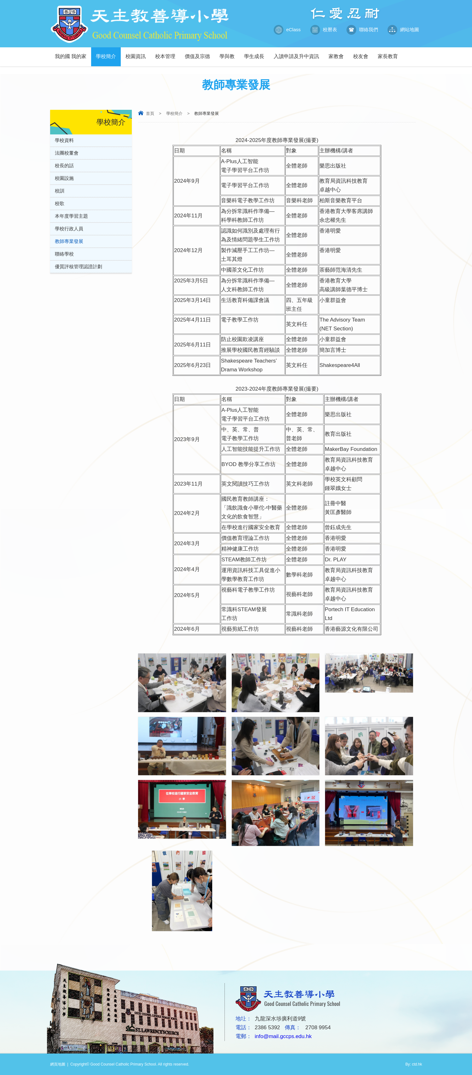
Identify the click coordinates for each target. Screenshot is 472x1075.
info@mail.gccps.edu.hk (283, 1036)
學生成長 (256, 53)
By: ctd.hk (413, 1064)
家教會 (338, 53)
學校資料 (64, 140)
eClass (287, 30)
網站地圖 (403, 30)
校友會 (363, 53)
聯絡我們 (362, 30)
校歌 (59, 203)
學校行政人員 (69, 228)
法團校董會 (67, 153)
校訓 (59, 190)
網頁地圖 (57, 1064)
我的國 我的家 (73, 53)
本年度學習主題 (71, 216)
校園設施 (64, 178)
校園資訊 (137, 53)
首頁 (150, 113)
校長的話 (64, 165)
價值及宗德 (200, 53)
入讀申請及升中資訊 (299, 53)
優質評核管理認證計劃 (78, 266)
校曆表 (323, 30)
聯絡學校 (64, 254)
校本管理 (167, 53)
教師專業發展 (69, 241)
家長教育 (390, 53)
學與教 (229, 53)
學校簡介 (108, 53)
